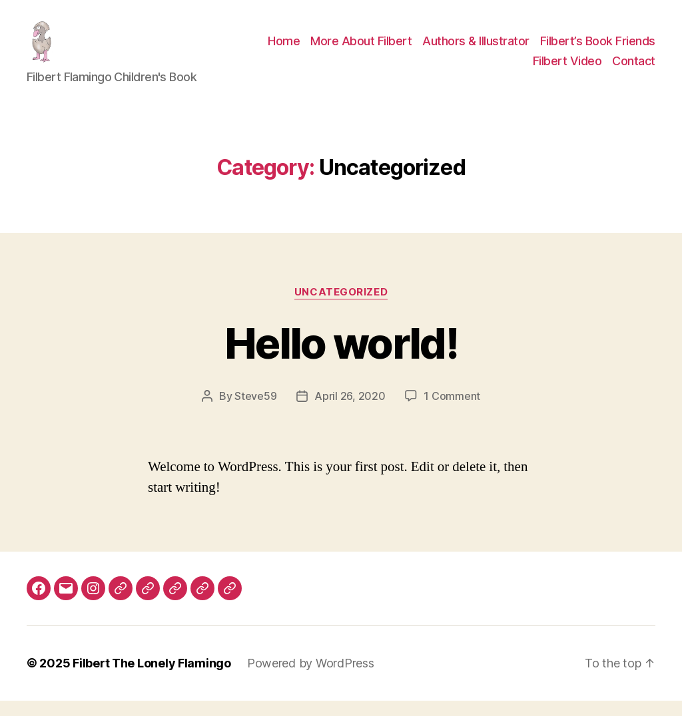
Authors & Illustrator (475, 49)
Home (284, 49)
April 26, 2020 (349, 411)
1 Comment (452, 411)
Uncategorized (341, 307)
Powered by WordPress (310, 678)
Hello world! (341, 358)
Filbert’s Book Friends (597, 49)
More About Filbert (361, 49)
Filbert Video (567, 69)
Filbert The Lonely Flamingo (152, 678)
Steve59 (255, 411)
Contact (633, 69)
